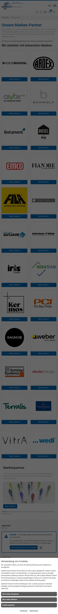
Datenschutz (34, 611)
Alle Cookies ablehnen (9, 599)
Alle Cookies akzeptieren (10, 594)
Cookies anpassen (8, 605)
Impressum (24, 611)
